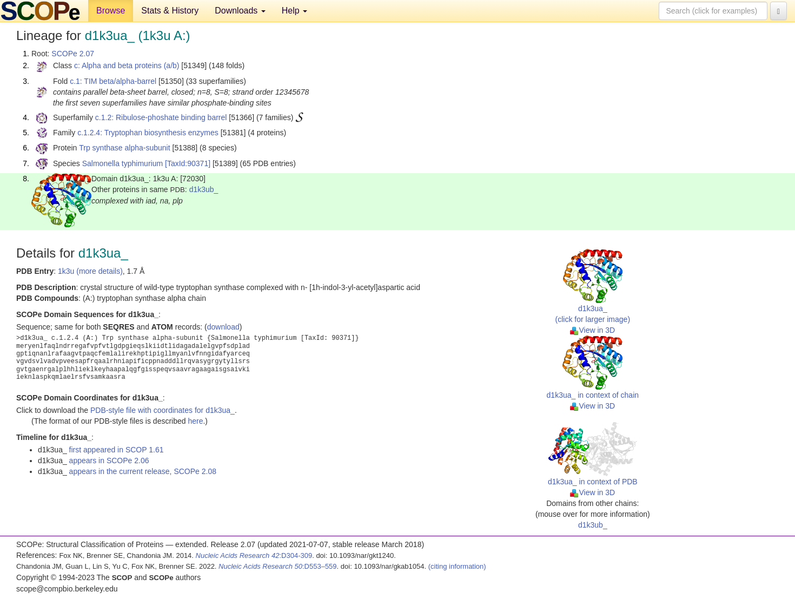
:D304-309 (254, 555)
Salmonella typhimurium (122, 163)
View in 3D (592, 330)
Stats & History (169, 10)
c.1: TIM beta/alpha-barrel (113, 81)
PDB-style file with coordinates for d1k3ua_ (162, 410)
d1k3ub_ (203, 189)
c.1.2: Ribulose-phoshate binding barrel (161, 117)
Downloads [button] (240, 10)
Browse (110, 10)
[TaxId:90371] (187, 163)
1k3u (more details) (90, 271)
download (223, 327)
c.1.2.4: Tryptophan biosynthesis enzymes (147, 132)
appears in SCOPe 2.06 (109, 460)
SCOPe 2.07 (72, 53)
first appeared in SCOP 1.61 (116, 449)
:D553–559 (277, 566)
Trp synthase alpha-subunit (124, 147)
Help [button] (294, 10)
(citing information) (457, 566)
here (195, 421)
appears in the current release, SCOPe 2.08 (142, 471)
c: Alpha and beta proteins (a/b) (127, 65)
